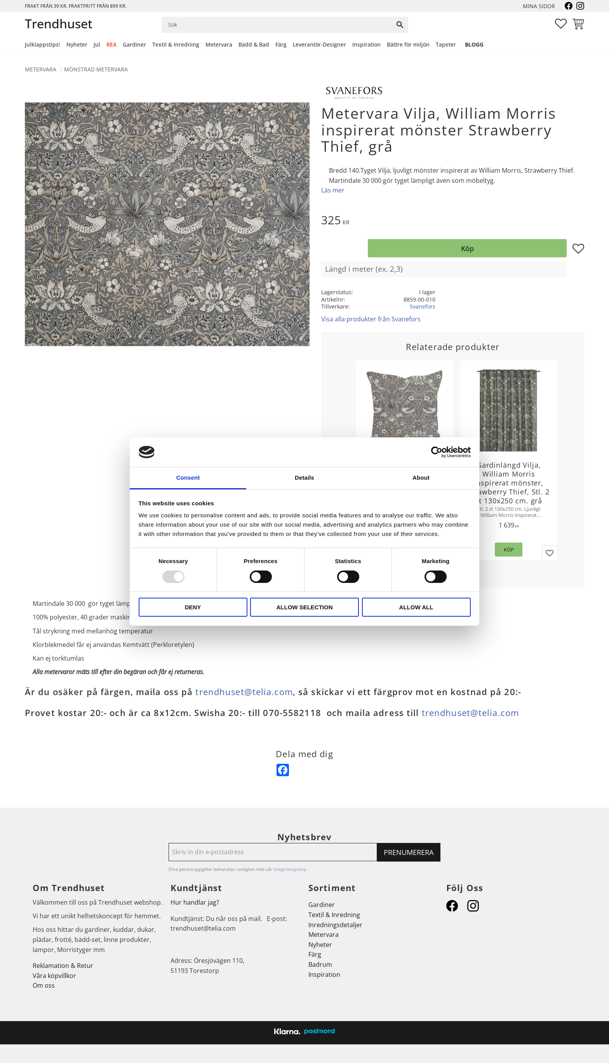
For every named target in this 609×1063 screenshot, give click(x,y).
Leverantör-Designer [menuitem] (319, 44)
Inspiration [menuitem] (366, 44)
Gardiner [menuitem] (134, 44)
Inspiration (324, 974)
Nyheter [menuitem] (76, 44)
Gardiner (321, 904)
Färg (314, 954)
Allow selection (305, 607)
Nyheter (320, 944)
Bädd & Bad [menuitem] (253, 44)
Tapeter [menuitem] (446, 44)
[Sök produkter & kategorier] (277, 25)
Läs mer (333, 190)
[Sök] (400, 25)
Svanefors (422, 306)
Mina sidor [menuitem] (539, 6)
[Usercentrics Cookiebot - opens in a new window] (437, 452)
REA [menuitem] (111, 44)
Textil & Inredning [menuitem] (175, 44)
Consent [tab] (188, 477)
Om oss (44, 985)
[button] (561, 23)
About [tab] (421, 477)
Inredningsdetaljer (335, 925)
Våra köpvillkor (54, 975)
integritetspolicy (289, 869)
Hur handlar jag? (195, 902)
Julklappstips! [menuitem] (42, 44)
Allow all (416, 607)
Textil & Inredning (334, 914)
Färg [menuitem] (281, 44)
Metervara (323, 934)
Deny (193, 607)
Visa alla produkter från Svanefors (371, 319)
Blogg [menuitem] (474, 44)
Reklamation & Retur (63, 965)
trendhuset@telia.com (243, 692)
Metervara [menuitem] (218, 44)
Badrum (320, 964)
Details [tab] (304, 477)
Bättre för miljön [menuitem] (408, 44)
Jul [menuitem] (97, 44)
